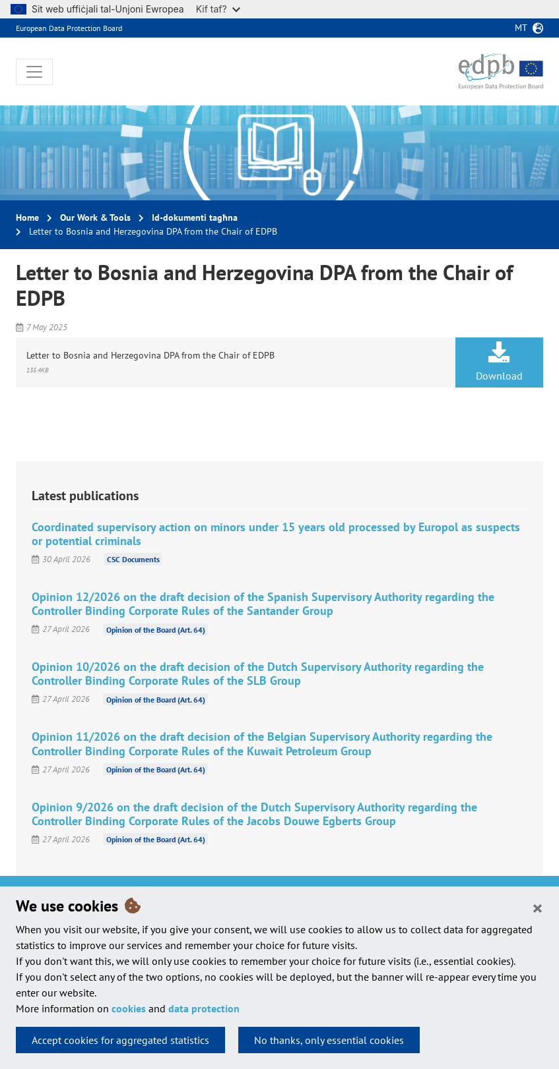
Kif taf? (218, 8)
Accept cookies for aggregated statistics (120, 1040)
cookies (129, 1008)
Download (499, 361)
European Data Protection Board (69, 28)
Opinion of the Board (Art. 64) (155, 629)
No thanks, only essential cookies (329, 1040)
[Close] (537, 907)
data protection (204, 1008)
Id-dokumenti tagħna (195, 217)
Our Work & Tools (95, 217)
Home (27, 217)
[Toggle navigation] (34, 72)
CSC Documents (133, 559)
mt (521, 28)
